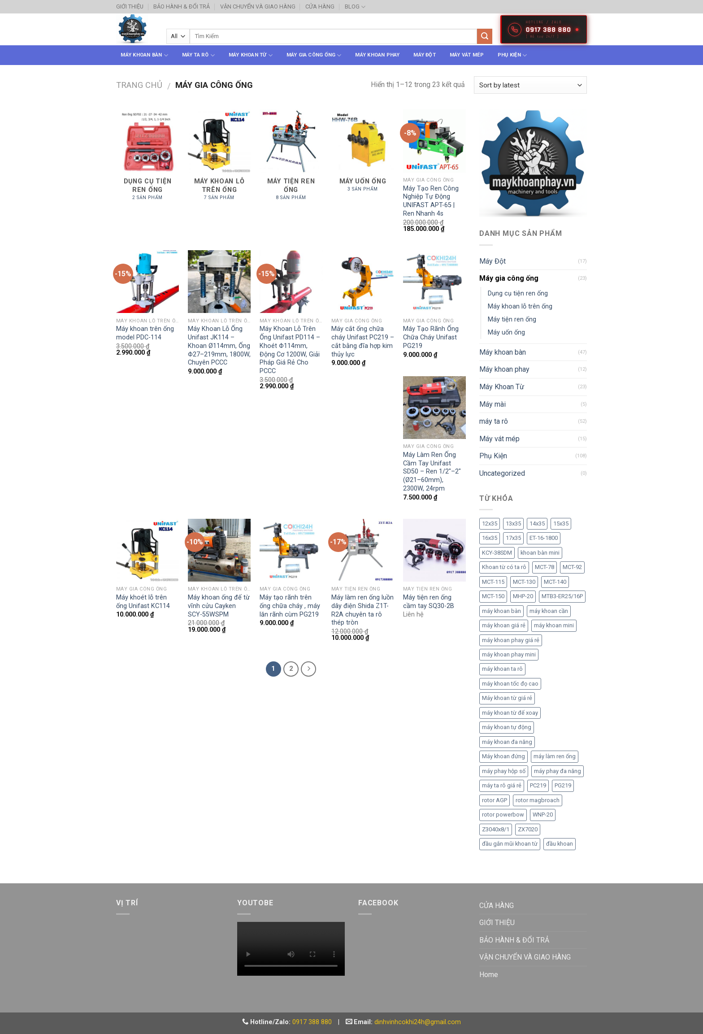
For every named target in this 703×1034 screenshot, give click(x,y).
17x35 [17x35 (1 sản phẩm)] (513, 537)
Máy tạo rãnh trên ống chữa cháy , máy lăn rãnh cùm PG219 (290, 606)
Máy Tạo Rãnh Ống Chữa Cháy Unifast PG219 (431, 337)
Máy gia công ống (314, 55)
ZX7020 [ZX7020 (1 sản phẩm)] (528, 829)
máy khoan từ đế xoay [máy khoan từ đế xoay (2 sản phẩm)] (510, 712)
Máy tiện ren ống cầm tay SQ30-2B (428, 602)
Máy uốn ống (506, 332)
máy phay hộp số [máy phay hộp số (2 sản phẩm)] (503, 771)
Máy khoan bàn (144, 55)
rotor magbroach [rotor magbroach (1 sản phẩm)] (538, 800)
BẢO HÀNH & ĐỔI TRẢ (181, 6)
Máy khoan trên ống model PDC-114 (145, 333)
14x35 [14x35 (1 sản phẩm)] (537, 523)
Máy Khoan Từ (251, 55)
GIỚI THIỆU (129, 6)
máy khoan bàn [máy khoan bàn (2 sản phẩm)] (501, 611)
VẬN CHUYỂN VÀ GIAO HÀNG (257, 6)
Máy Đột (424, 55)
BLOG (355, 7)
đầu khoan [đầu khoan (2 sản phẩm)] (559, 843)
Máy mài (492, 404)
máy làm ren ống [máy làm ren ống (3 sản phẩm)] (555, 756)
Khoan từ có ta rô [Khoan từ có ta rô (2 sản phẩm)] (504, 567)
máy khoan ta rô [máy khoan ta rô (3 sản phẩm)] (502, 668)
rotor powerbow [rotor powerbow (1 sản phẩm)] (503, 814)
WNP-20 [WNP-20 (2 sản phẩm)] (543, 814)
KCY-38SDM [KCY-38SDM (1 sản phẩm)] (497, 552)
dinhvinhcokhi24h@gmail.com (417, 1022)
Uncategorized (502, 473)
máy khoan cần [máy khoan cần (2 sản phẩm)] (548, 611)
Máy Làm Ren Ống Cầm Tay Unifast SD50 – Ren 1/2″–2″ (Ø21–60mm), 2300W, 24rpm (432, 471)
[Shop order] (530, 85)
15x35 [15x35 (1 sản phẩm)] (560, 523)
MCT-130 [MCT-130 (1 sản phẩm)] (524, 581)
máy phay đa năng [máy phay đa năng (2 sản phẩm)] (557, 771)
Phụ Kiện (512, 55)
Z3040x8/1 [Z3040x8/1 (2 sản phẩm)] (495, 829)
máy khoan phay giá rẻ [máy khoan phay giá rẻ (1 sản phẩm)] (510, 640)
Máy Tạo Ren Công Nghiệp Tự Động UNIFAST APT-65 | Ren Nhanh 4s (431, 201)
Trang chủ (139, 85)
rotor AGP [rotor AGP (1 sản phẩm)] (494, 800)
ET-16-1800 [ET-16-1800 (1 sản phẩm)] (543, 537)
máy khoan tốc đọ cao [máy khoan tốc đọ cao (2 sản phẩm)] (510, 683)
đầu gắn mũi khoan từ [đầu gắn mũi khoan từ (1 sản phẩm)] (510, 843)
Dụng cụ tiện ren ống (518, 293)
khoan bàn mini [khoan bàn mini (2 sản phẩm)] (540, 552)
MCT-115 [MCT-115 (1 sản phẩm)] (493, 581)
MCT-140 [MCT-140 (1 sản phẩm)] (555, 581)
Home (488, 974)
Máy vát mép (467, 55)
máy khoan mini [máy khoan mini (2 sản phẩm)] (554, 625)
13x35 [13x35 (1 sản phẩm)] (513, 523)
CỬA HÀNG (319, 6)
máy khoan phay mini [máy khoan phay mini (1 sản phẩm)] (509, 654)
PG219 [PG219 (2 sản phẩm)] (563, 785)
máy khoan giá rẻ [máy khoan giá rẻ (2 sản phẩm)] (503, 625)
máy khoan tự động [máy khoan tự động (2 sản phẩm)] (506, 727)
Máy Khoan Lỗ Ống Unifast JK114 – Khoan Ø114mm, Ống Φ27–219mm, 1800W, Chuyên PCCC (219, 345)
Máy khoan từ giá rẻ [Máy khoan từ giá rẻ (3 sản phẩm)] (507, 698)
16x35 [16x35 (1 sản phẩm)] (489, 537)
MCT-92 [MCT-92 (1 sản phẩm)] (572, 567)
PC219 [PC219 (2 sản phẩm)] (538, 785)
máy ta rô (198, 55)
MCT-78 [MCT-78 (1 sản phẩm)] (544, 567)
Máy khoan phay (377, 55)
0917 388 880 (312, 1022)
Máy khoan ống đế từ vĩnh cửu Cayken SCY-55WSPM (219, 606)
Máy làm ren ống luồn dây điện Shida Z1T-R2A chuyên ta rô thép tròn (362, 610)
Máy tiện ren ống (512, 319)
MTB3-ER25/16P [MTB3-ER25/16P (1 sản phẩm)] (562, 596)
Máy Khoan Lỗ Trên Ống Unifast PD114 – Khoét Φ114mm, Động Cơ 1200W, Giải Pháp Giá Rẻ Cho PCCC (290, 350)
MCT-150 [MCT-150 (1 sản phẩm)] (493, 596)
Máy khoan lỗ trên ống (520, 306)
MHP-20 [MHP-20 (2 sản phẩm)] (523, 596)
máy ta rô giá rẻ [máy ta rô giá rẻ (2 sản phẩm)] (501, 785)
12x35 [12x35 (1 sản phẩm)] (489, 523)
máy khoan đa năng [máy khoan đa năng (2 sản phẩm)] (507, 742)
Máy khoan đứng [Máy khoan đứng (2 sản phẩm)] (503, 756)
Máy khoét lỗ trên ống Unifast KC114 (143, 602)
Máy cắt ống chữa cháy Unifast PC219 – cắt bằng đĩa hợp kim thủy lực (362, 341)
